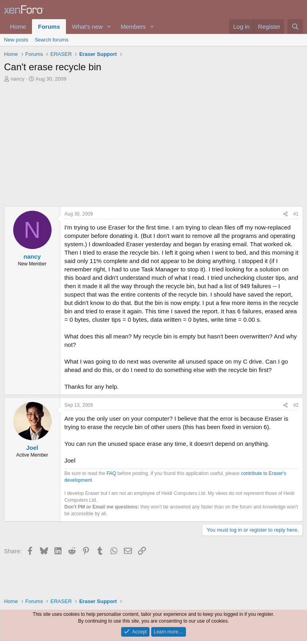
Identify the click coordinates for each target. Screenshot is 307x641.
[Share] (285, 214)
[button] (109, 26)
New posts (16, 40)
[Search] (295, 26)
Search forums (52, 40)
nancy (18, 79)
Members (133, 26)
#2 (296, 405)
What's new (87, 26)
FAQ (111, 473)
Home (18, 26)
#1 (296, 214)
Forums (49, 26)
